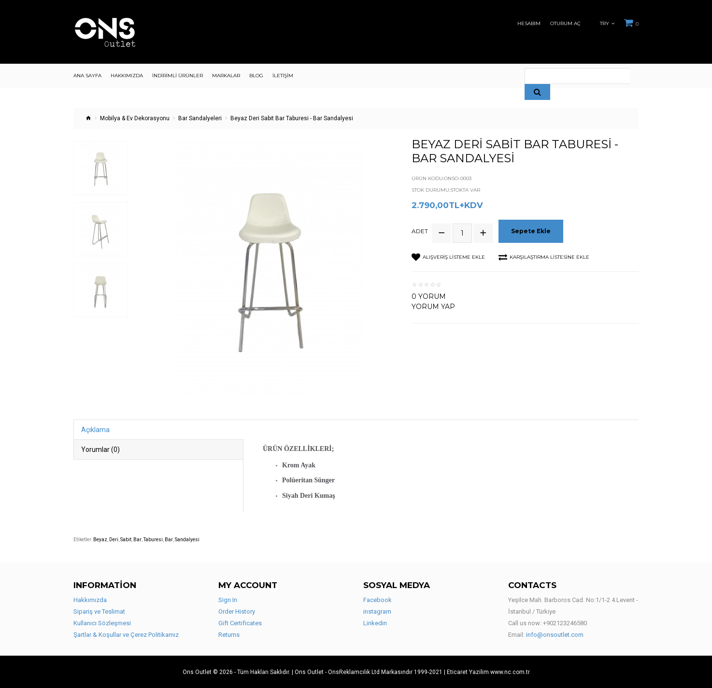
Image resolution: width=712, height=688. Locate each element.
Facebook (377, 600)
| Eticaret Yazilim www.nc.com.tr (487, 672)
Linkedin (375, 623)
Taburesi (153, 539)
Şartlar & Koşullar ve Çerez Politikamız (126, 634)
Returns (229, 634)
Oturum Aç (565, 24)
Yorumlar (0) (100, 449)
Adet (420, 231)
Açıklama (95, 430)
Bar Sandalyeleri (200, 118)
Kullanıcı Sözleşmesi (102, 623)
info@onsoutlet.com (555, 634)
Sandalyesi (187, 539)
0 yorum (429, 296)
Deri (113, 539)
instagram (377, 611)
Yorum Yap (433, 306)
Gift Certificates (240, 623)
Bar (137, 539)
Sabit (125, 539)
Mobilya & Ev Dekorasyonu (135, 118)
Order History (236, 611)
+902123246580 (565, 623)
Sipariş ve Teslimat (99, 611)
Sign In (227, 600)
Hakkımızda (90, 600)
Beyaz (100, 539)
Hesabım (529, 24)
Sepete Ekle (531, 231)
